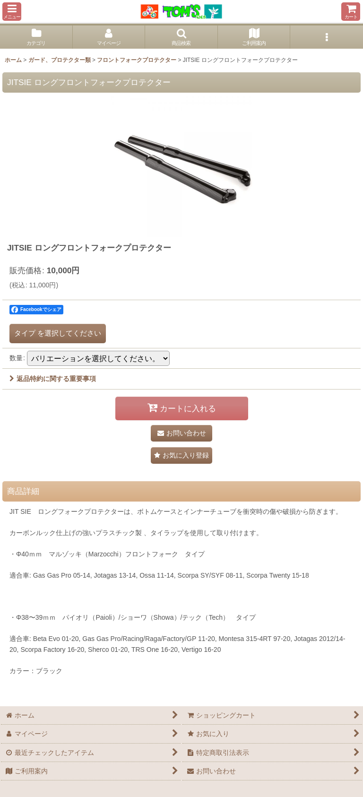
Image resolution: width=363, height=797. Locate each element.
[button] (11, 11)
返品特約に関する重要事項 (52, 378)
